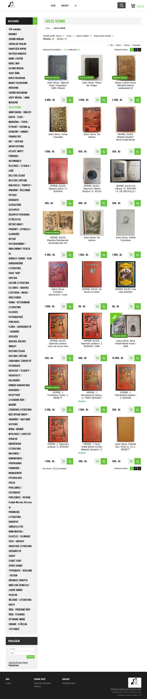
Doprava (37, 686)
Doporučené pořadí (102, 36)
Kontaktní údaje (68, 683)
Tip (111, 45)
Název (59, 36)
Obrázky (47, 39)
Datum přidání (82, 36)
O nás (8, 683)
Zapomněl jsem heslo (18, 662)
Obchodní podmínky (42, 683)
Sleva (126, 45)
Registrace (14, 665)
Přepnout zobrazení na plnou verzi (126, 689)
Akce (118, 45)
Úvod (53, 5)
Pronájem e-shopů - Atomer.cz (129, 695)
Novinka (136, 45)
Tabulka (60, 39)
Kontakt (65, 5)
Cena (69, 36)
